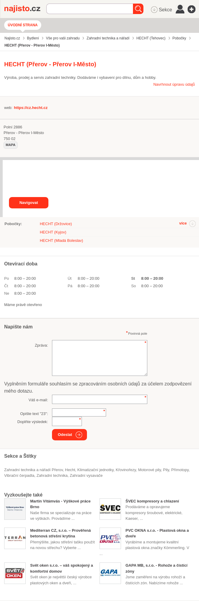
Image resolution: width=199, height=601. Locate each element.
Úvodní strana (23, 25)
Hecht (70, 470)
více (183, 223)
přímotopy (180, 470)
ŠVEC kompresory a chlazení (152, 501)
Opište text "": (34, 413)
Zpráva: (41, 345)
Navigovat (28, 202)
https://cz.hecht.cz (31, 107)
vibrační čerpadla (19, 475)
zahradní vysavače (86, 475)
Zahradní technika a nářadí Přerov (33, 470)
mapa (11, 145)
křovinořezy (126, 470)
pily (166, 470)
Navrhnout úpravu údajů (174, 84)
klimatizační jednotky (95, 470)
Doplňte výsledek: (32, 421)
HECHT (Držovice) (56, 224)
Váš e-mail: (38, 400)
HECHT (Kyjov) (53, 232)
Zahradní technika (52, 475)
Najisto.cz (25, 8)
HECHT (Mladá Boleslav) (61, 240)
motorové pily (149, 470)
